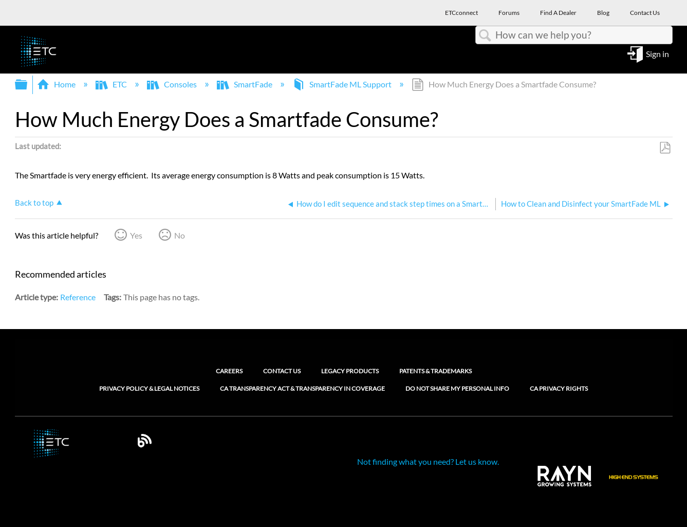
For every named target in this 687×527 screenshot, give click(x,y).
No (179, 235)
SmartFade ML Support (342, 84)
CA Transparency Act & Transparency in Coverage (302, 388)
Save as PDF (664, 148)
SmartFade (245, 84)
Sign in (657, 53)
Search (485, 35)
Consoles (172, 84)
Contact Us (282, 371)
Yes (136, 235)
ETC (112, 84)
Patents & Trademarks (435, 371)
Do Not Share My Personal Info (457, 388)
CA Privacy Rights (559, 388)
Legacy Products (350, 371)
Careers (229, 371)
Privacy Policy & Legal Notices (149, 388)
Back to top (34, 202)
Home (57, 84)
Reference (78, 297)
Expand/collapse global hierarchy (27, 84)
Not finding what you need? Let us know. (428, 461)
